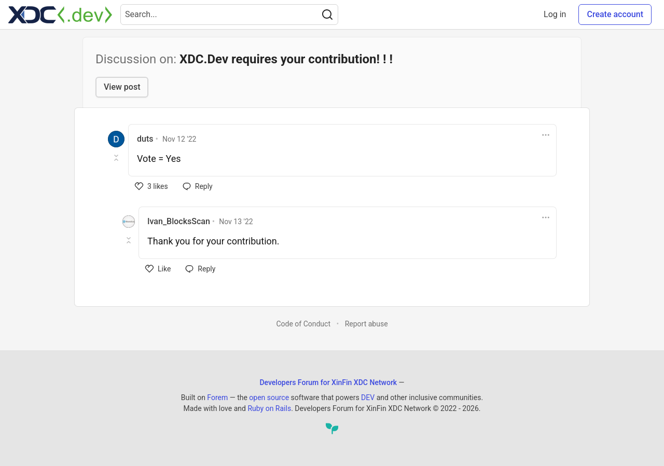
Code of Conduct (303, 324)
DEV (368, 397)
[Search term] (229, 14)
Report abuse (366, 324)
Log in (555, 14)
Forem (217, 397)
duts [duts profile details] (145, 139)
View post (122, 87)
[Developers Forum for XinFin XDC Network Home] (60, 14)
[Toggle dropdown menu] (545, 135)
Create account (615, 14)
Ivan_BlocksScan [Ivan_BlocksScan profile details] (178, 221)
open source (269, 397)
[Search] (327, 14)
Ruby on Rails (269, 408)
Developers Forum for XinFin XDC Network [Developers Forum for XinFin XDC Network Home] (328, 382)
